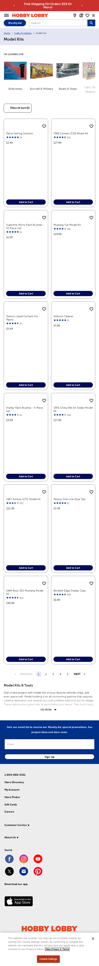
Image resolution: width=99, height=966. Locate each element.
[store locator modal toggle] (75, 15)
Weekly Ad (14, 22)
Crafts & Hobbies (23, 33)
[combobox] (58, 23)
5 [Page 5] (67, 674)
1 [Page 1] (38, 674)
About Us (10, 837)
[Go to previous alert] (14, 5)
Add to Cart (26, 202)
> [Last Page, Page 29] (84, 673)
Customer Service (15, 825)
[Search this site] (91, 23)
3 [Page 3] (53, 674)
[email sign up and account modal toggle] (81, 15)
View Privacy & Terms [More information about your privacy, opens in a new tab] (57, 949)
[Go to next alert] (82, 5)
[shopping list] (87, 15)
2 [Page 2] (46, 674)
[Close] (93, 939)
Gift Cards (10, 804)
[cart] (93, 15)
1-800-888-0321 (14, 774)
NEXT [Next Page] (77, 673)
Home (7, 33)
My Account (12, 789)
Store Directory (14, 782)
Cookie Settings (48, 959)
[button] (46, 826)
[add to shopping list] (44, 126)
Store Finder (12, 797)
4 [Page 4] (60, 674)
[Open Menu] (6, 15)
